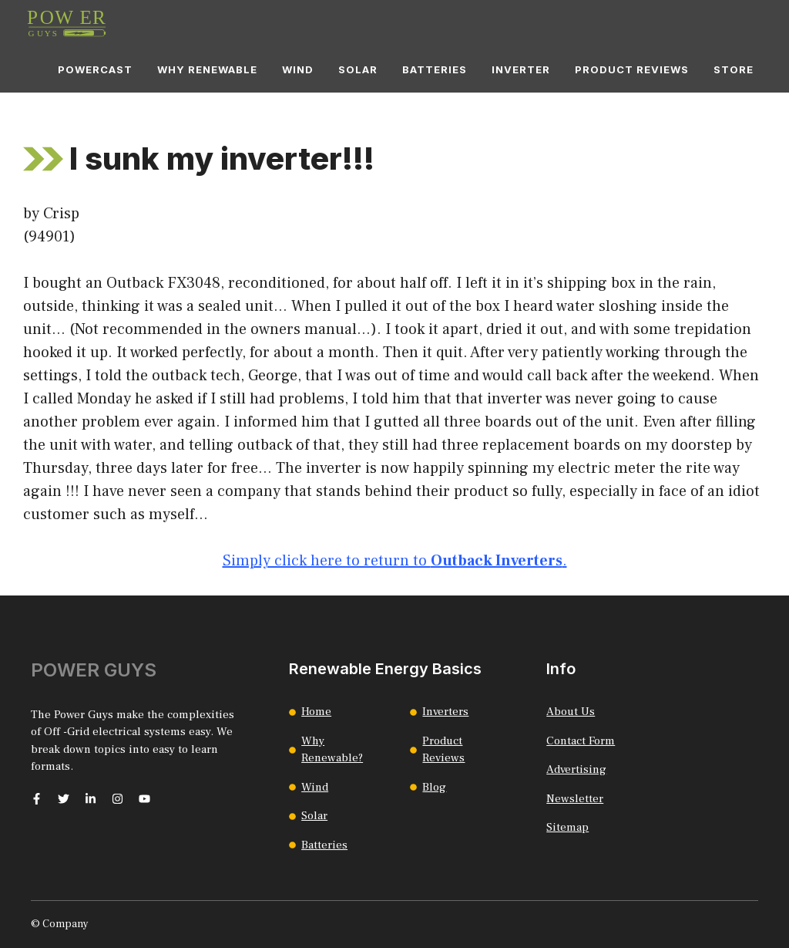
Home (316, 711)
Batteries (434, 69)
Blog (434, 787)
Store (733, 69)
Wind (298, 69)
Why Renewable (207, 69)
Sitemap (567, 827)
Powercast (95, 69)
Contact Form (580, 741)
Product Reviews (632, 69)
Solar (358, 69)
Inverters (445, 711)
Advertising (576, 769)
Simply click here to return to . (395, 561)
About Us (570, 711)
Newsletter (574, 798)
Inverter (521, 69)
